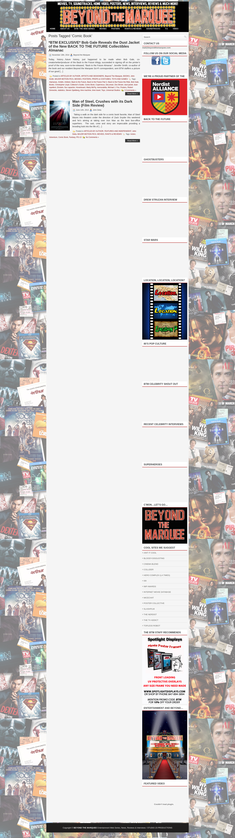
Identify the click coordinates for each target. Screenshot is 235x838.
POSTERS (115, 29)
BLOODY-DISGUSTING (154, 558)
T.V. (166, 29)
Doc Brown (119, 85)
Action (132, 134)
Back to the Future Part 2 (97, 82)
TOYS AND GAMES (120, 79)
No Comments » (92, 137)
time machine (85, 90)
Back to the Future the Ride (119, 82)
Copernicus (100, 85)
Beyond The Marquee (113, 76)
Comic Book (90, 85)
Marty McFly (91, 87)
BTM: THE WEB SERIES (84, 29)
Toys (103, 90)
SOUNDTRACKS (153, 29)
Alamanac (53, 82)
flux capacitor (69, 87)
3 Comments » (130, 90)
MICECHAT (149, 598)
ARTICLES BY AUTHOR (70, 76)
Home (52, 29)
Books (51, 85)
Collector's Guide (77, 85)
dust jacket (128, 85)
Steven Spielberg (72, 90)
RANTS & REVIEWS (133, 29)
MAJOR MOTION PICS (64, 79)
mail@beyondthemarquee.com (156, 48)
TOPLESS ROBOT (152, 626)
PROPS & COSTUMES (101, 79)
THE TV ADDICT (151, 620)
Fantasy (72, 137)
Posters (123, 87)
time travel (96, 90)
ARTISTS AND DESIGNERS (92, 76)
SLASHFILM (149, 609)
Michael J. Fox (113, 87)
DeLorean (110, 85)
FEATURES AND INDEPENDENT (117, 131)
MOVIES (103, 29)
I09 (145, 581)
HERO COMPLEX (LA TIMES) (157, 575)
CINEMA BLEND (151, 564)
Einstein (60, 87)
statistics (61, 90)
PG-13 (79, 137)
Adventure (53, 137)
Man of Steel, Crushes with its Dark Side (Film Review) (102, 103)
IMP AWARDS (150, 586)
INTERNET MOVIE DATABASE (157, 592)
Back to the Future (78, 82)
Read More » (132, 94)
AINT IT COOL (150, 553)
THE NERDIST (150, 614)
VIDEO (175, 29)
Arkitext (67, 82)
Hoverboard (80, 87)
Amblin (61, 82)
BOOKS (126, 76)
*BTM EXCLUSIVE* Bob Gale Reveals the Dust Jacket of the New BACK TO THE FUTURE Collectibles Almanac (94, 46)
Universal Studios (113, 90)
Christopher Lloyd (62, 85)
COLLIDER (148, 569)
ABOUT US (65, 29)
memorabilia (102, 87)
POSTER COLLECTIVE (154, 603)
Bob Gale (134, 82)
